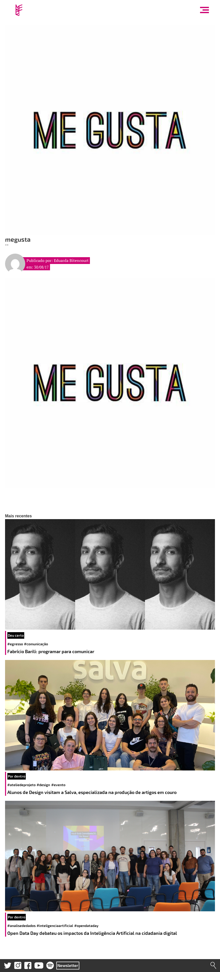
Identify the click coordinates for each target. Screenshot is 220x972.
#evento (58, 785)
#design (43, 785)
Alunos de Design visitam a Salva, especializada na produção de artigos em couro (92, 792)
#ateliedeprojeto (21, 785)
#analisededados (21, 925)
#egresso (15, 644)
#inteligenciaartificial (55, 925)
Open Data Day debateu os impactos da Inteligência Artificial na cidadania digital (92, 933)
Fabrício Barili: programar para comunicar (51, 651)
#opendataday (86, 925)
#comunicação (36, 644)
